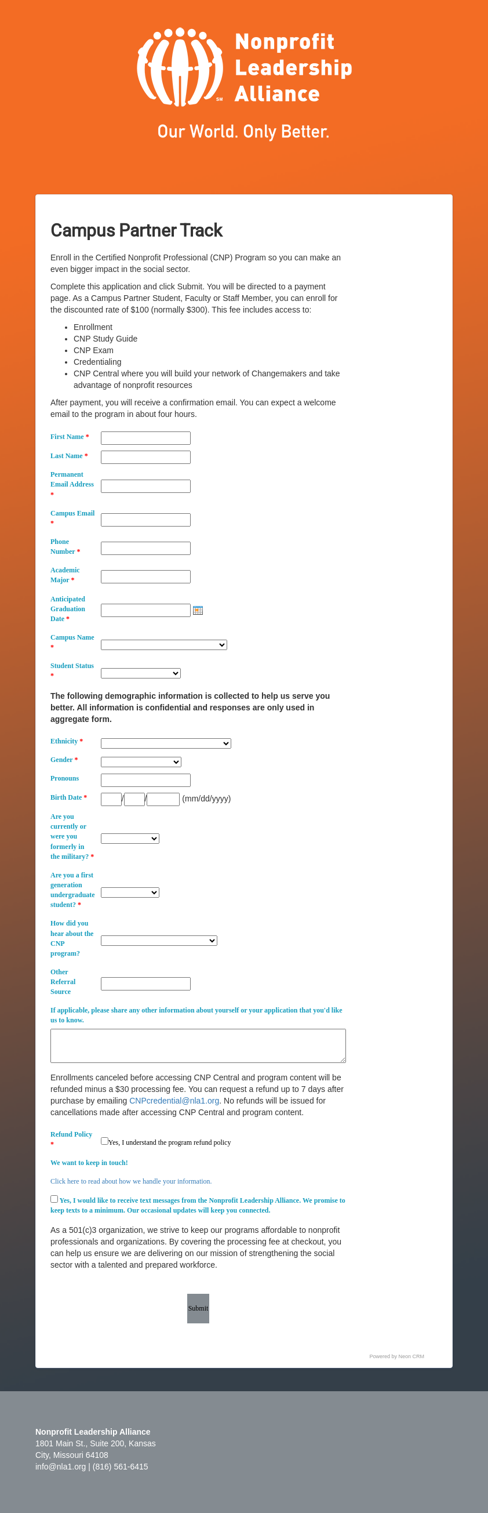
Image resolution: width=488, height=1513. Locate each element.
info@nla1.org (60, 1466)
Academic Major (65, 575)
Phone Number (65, 547)
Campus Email (72, 518)
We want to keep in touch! (89, 1163)
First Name (69, 437)
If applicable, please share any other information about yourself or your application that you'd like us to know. (196, 1015)
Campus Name (72, 642)
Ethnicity (66, 741)
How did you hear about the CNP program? (71, 938)
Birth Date (68, 797)
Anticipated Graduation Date (67, 609)
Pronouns (64, 778)
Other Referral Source (62, 982)
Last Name (69, 456)
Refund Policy (71, 1139)
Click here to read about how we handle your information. (131, 1181)
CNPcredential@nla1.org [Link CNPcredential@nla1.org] (174, 1100)
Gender (64, 760)
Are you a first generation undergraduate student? (72, 890)
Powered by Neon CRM (397, 1356)
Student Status (72, 671)
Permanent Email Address (72, 484)
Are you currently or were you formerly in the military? (72, 836)
